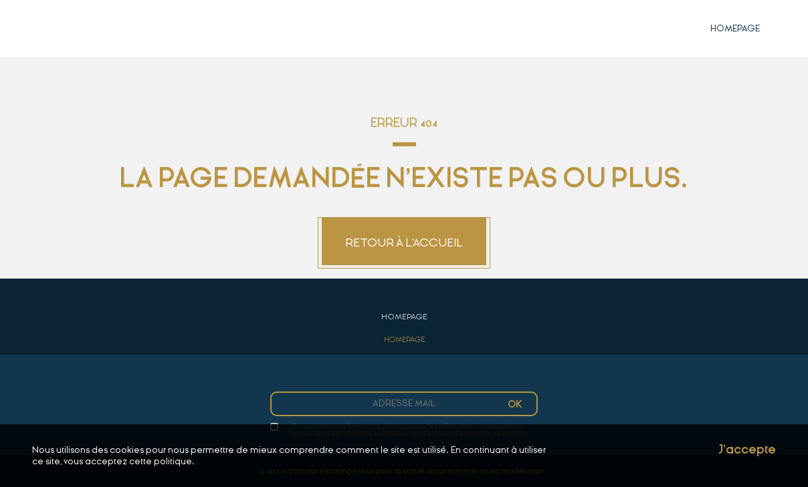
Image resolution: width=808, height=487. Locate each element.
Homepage (735, 28)
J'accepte (747, 450)
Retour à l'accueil (404, 242)
